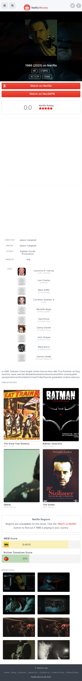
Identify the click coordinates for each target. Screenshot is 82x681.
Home (6, 673)
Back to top (42, 668)
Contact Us (45, 673)
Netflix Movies (37, 677)
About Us (33, 673)
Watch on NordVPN (42, 94)
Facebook (78, 5)
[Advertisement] (41, 213)
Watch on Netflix (41, 86)
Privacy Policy (73, 673)
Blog (14, 673)
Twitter (72, 5)
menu (5, 5)
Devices (22, 673)
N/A (28, 259)
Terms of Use (58, 673)
